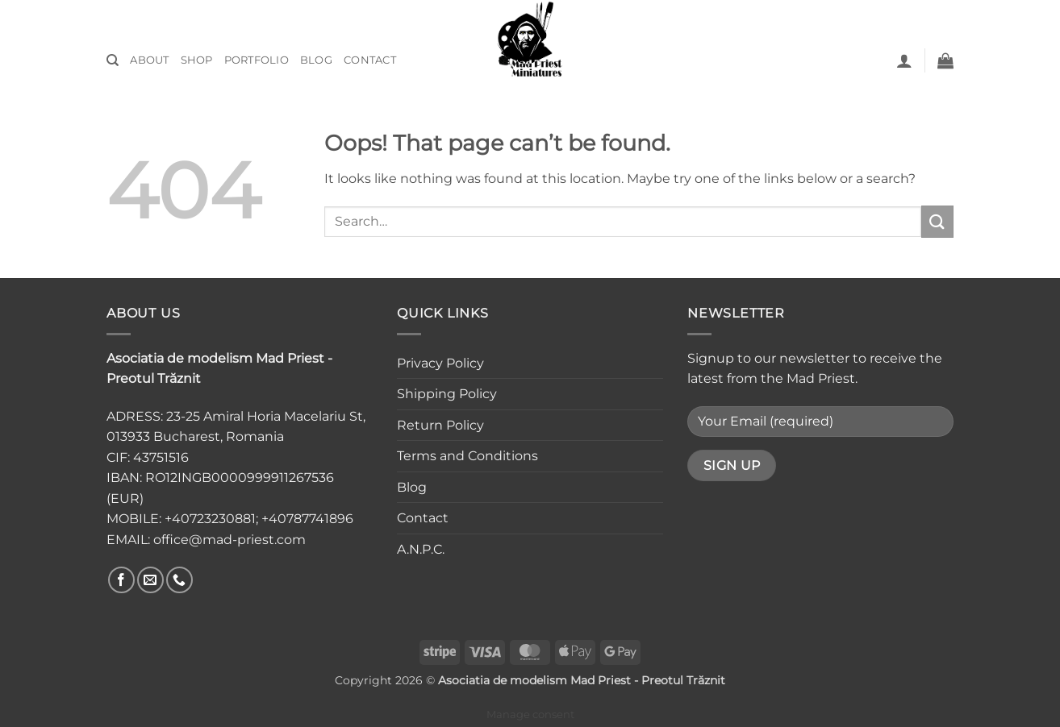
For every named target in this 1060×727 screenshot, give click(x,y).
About (149, 60)
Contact (370, 60)
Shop (197, 60)
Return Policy (440, 425)
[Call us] (179, 580)
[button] (904, 60)
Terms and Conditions (467, 455)
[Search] (112, 60)
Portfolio (256, 60)
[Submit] (937, 221)
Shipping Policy (447, 393)
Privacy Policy (440, 363)
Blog (316, 60)
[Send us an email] (150, 580)
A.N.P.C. (420, 549)
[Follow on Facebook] (121, 580)
